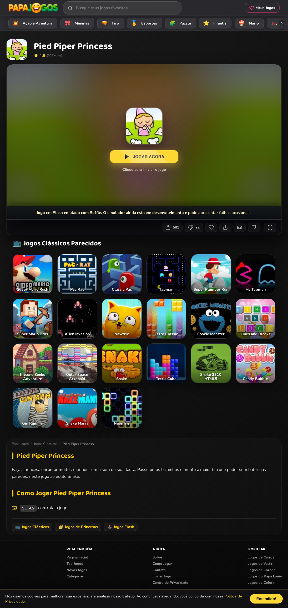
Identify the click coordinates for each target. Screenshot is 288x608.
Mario (248, 23)
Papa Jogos (20, 443)
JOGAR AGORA (144, 156)
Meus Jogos (262, 7)
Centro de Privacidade (170, 582)
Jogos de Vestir (260, 563)
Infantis (213, 23)
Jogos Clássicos (45, 443)
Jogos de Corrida (261, 570)
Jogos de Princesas (78, 526)
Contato (159, 570)
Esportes (143, 23)
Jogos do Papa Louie (265, 576)
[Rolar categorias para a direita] (282, 23)
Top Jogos (75, 563)
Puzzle (179, 23)
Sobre (157, 557)
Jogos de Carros (261, 557)
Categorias (75, 576)
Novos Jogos (77, 570)
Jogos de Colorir (261, 582)
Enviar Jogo (162, 576)
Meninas (76, 23)
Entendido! (266, 599)
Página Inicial (77, 557)
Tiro (109, 23)
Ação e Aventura (31, 23)
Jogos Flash (120, 526)
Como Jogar (162, 563)
